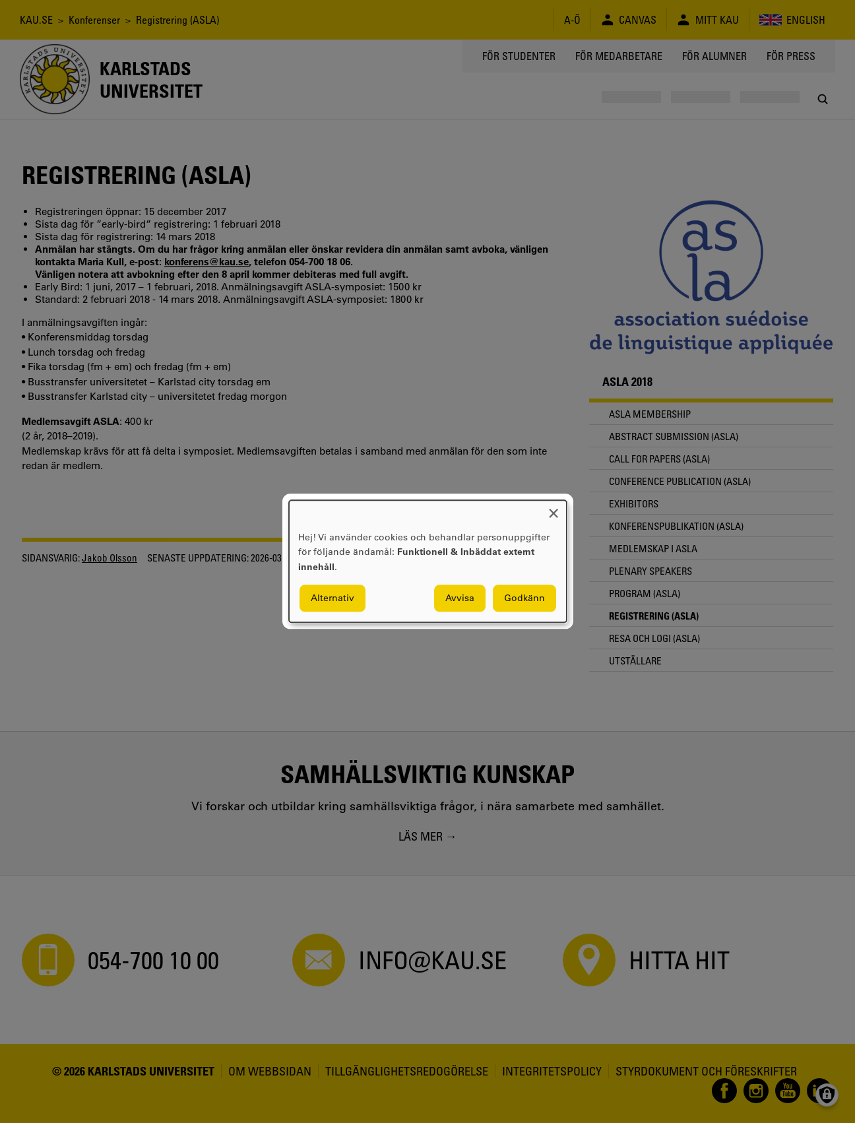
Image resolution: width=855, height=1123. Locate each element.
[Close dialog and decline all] (553, 508)
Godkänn (524, 598)
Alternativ (332, 598)
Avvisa (459, 598)
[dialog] (428, 561)
